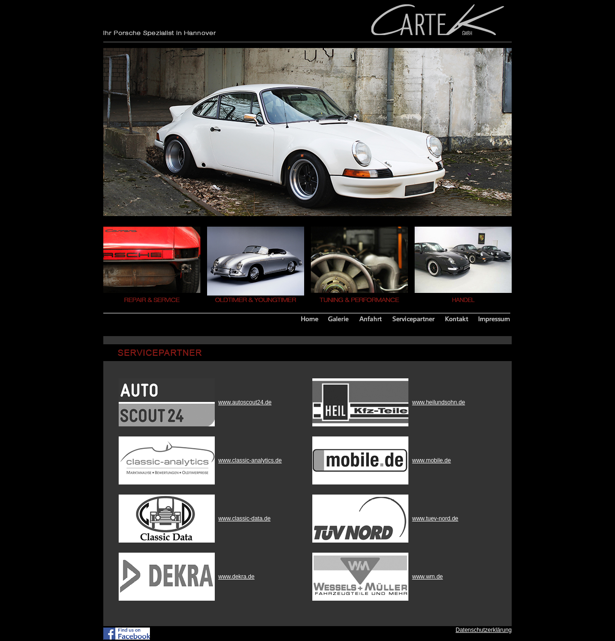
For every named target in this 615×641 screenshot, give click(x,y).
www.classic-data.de (244, 518)
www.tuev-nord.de (435, 518)
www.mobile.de (431, 460)
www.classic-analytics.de (250, 460)
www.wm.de (427, 576)
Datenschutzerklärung (483, 630)
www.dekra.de (236, 576)
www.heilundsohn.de (438, 402)
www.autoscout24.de (244, 402)
